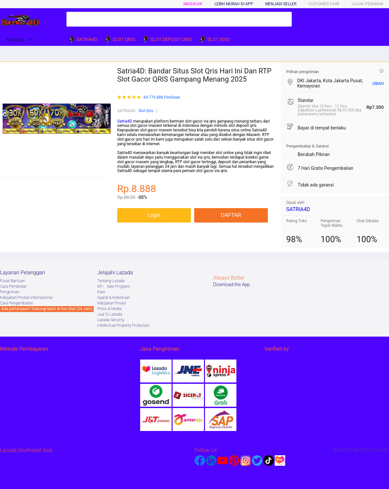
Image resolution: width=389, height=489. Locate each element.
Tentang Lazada (110, 281)
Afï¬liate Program (113, 286)
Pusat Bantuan (12, 281)
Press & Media (109, 308)
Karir (101, 292)
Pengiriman (9, 292)
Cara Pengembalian (16, 303)
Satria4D (124, 121)
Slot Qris (145, 110)
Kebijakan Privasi (111, 303)
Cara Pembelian (13, 286)
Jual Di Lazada (109, 314)
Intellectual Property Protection (123, 325)
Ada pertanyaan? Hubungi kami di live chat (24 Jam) (46, 308)
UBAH (378, 83)
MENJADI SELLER (280, 4)
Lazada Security (110, 320)
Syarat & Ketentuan (113, 297)
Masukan (192, 4)
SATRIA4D (298, 209)
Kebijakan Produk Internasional (26, 297)
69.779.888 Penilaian (161, 97)
